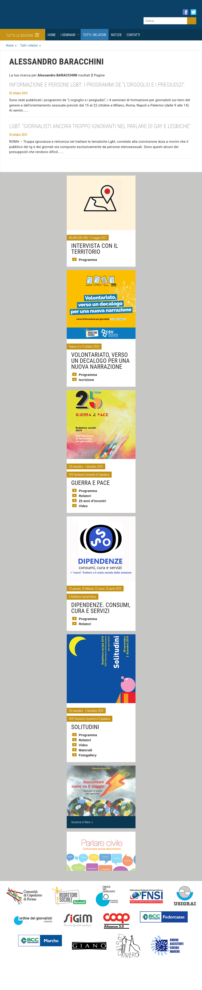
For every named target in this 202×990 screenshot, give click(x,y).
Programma (88, 260)
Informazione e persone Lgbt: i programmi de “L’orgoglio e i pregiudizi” (96, 85)
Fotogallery (88, 755)
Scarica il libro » (82, 822)
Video (83, 506)
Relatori (85, 496)
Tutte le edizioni (22, 35)
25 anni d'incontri (92, 501)
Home (52, 35)
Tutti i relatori (94, 35)
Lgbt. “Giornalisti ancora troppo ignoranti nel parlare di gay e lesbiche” (100, 126)
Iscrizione (86, 380)
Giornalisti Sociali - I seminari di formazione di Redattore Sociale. (44, 19)
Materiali (85, 750)
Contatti (133, 35)
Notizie (116, 35)
